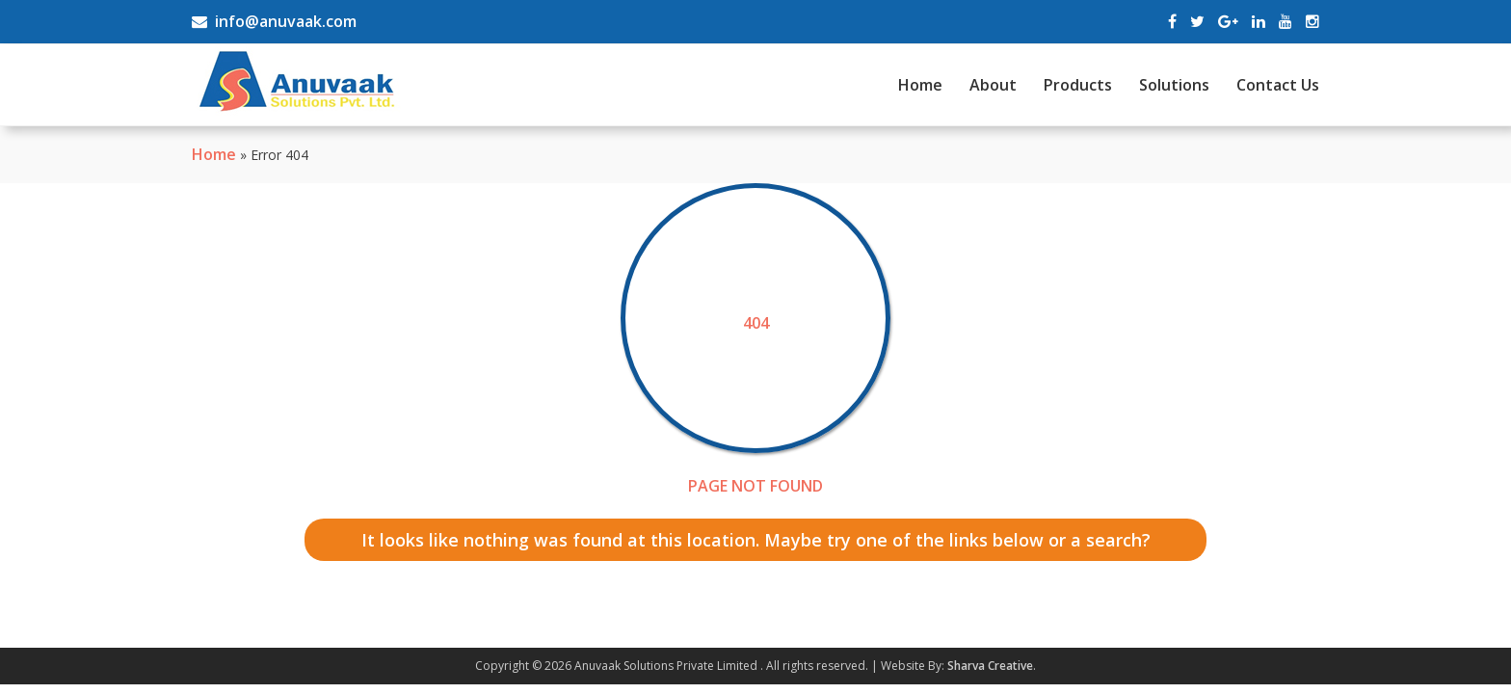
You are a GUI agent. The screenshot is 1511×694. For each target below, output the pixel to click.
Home (920, 84)
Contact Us (1277, 84)
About (993, 84)
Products (1078, 84)
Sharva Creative (990, 665)
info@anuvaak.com (274, 21)
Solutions (1174, 84)
